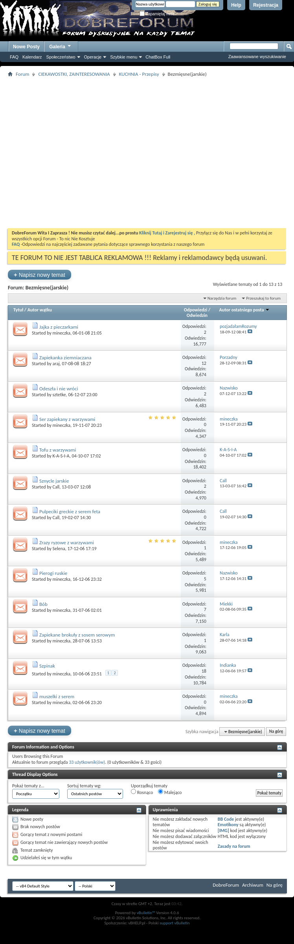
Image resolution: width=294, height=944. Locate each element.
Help (236, 5)
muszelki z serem (56, 696)
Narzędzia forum (222, 298)
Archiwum (252, 885)
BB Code (226, 819)
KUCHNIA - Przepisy (139, 74)
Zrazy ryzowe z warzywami (66, 542)
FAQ (14, 57)
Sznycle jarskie (54, 481)
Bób (43, 604)
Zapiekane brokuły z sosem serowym (77, 635)
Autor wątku (40, 310)
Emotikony (228, 824)
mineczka (61, 333)
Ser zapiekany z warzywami (67, 419)
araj (56, 363)
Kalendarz (32, 57)
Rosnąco (142, 792)
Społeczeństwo (60, 57)
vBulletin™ (146, 912)
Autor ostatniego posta (244, 310)
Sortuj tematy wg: (84, 785)
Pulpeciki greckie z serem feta (69, 511)
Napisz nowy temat (39, 274)
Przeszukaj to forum (263, 298)
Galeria (60, 46)
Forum (22, 74)
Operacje (93, 57)
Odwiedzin (197, 315)
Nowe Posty (26, 46)
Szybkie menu (123, 57)
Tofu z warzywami (57, 450)
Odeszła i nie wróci (58, 389)
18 (204, 671)
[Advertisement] (73, 152)
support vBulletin (175, 923)
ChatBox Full (157, 57)
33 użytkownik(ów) (87, 762)
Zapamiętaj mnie (157, 14)
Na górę (276, 731)
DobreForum (226, 885)
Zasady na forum (234, 846)
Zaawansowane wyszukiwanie (257, 56)
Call (56, 487)
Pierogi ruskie (53, 573)
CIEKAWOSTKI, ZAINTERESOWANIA (74, 74)
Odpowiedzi (196, 310)
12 (204, 363)
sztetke (59, 394)
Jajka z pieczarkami (58, 327)
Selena (59, 548)
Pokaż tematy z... (28, 785)
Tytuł (18, 310)
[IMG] (223, 830)
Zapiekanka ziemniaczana (65, 357)
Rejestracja (265, 5)
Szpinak (47, 666)
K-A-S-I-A (61, 456)
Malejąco (170, 792)
